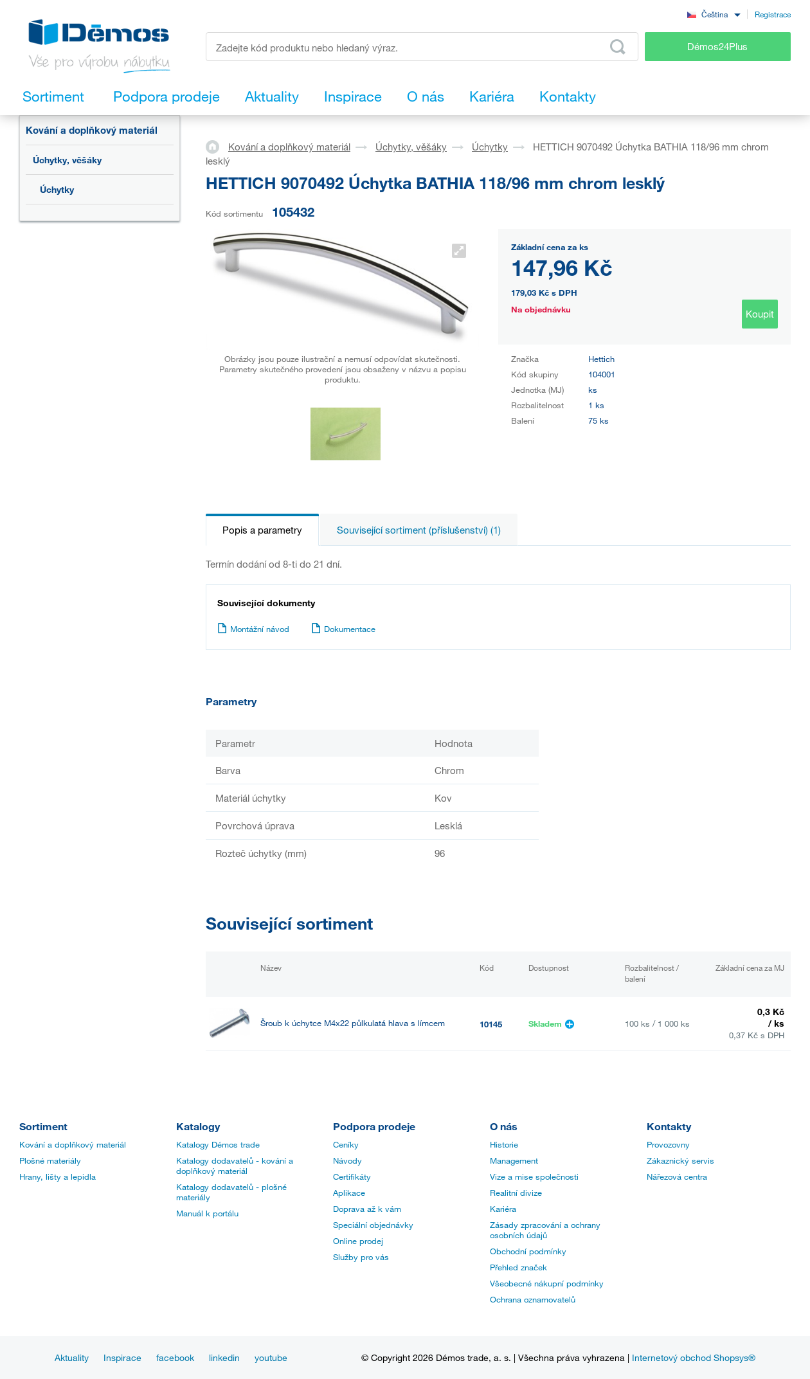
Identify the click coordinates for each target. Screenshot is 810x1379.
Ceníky (346, 1144)
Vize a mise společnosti (534, 1176)
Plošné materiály (50, 1160)
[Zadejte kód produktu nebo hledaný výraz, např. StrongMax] (422, 46)
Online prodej (358, 1241)
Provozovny (668, 1144)
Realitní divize (516, 1192)
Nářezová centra (677, 1176)
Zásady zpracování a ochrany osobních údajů (545, 1230)
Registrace (773, 14)
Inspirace (122, 1357)
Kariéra (503, 1208)
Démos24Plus (717, 46)
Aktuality (72, 1357)
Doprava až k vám (367, 1208)
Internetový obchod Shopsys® (693, 1357)
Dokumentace (343, 629)
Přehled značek (518, 1267)
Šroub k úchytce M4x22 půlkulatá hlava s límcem (352, 1023)
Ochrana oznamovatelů (532, 1299)
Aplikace (349, 1192)
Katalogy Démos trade (218, 1144)
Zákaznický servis (680, 1160)
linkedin (224, 1357)
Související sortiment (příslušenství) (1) (419, 530)
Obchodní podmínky (528, 1251)
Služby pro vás (361, 1257)
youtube (271, 1357)
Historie (504, 1144)
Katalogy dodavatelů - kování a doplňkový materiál (234, 1165)
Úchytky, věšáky (67, 159)
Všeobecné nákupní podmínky (547, 1283)
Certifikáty (352, 1176)
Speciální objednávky (373, 1225)
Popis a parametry (262, 530)
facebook (175, 1357)
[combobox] (713, 14)
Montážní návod (253, 629)
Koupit (760, 314)
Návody (347, 1160)
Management (514, 1160)
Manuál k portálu (207, 1213)
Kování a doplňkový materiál (92, 130)
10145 (491, 1024)
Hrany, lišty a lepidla (57, 1176)
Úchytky (57, 189)
